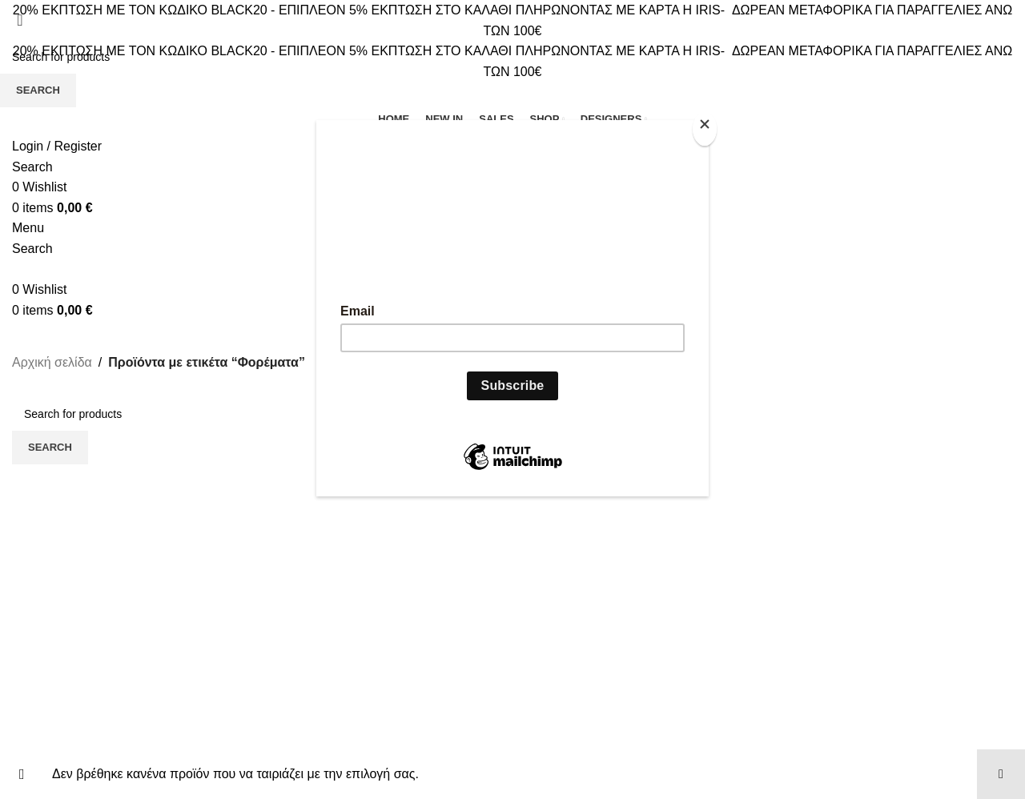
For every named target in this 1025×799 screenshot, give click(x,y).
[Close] (705, 129)
